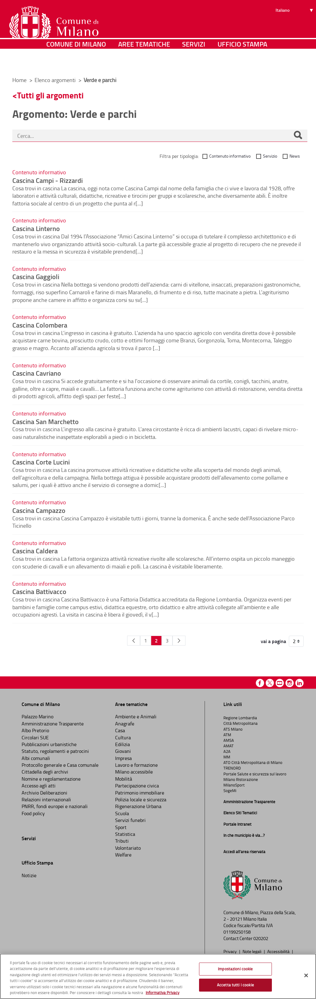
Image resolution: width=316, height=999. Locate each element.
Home (19, 80)
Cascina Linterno (36, 228)
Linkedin (299, 683)
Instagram (289, 683)
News (294, 156)
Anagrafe (124, 723)
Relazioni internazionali (46, 799)
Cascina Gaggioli (35, 276)
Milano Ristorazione (240, 779)
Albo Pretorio (35, 730)
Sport (121, 827)
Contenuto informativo (230, 156)
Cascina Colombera (39, 325)
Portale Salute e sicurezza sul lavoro (254, 774)
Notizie (29, 875)
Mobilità (123, 778)
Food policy (33, 813)
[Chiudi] (306, 975)
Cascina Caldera (35, 550)
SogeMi (229, 790)
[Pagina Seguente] (179, 641)
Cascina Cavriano (36, 373)
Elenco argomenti (56, 80)
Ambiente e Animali (135, 716)
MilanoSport (234, 785)
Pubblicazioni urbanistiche (49, 744)
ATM (227, 734)
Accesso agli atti (39, 785)
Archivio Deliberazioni (44, 792)
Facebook (260, 683)
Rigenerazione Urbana (138, 806)
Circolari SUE (35, 737)
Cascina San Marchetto (45, 421)
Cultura (123, 737)
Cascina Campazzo (38, 510)
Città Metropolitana (240, 723)
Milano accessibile (134, 771)
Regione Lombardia (240, 717)
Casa (120, 730)
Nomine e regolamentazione (51, 778)
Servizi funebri (130, 820)
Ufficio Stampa (242, 63)
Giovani (123, 751)
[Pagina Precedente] (133, 641)
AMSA (228, 740)
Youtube (280, 683)
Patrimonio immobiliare (139, 792)
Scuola (122, 813)
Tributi (122, 840)
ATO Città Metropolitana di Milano (252, 762)
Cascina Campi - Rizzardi (47, 180)
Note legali (252, 951)
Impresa (123, 758)
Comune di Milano (76, 63)
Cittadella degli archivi (45, 771)
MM (226, 757)
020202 (260, 938)
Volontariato (128, 847)
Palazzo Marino (37, 716)
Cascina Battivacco (39, 591)
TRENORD (232, 768)
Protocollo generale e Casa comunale (60, 765)
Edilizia (122, 744)
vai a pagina (273, 641)
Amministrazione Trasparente (53, 723)
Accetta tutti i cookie (235, 985)
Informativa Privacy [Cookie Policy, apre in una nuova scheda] (162, 992)
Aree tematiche (144, 63)
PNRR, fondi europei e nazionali (55, 806)
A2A (227, 751)
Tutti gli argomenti (50, 95)
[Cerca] (298, 136)
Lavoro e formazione (136, 765)
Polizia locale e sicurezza (140, 799)
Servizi (193, 63)
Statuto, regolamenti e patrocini (55, 751)
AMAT (228, 746)
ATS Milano (233, 729)
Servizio (270, 156)
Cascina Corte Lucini (41, 462)
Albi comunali (36, 758)
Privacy (230, 951)
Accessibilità (278, 951)
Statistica (125, 834)
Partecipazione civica (137, 785)
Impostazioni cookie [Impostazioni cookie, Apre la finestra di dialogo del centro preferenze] (235, 969)
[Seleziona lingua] (295, 28)
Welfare (123, 854)
